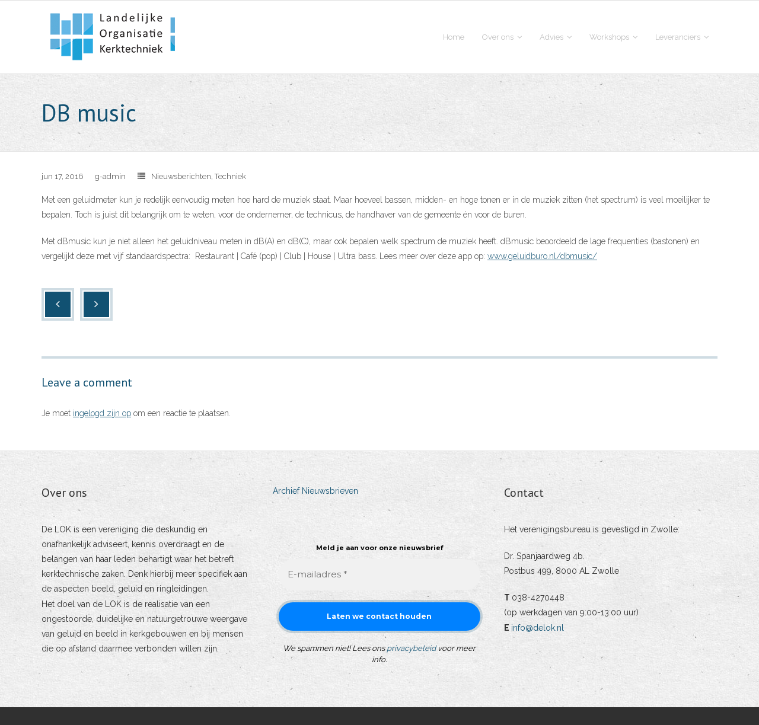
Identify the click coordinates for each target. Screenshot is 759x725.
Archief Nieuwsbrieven (315, 491)
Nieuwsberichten (181, 176)
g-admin (110, 176)
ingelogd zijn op (102, 413)
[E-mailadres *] (379, 574)
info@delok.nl (537, 628)
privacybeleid (411, 648)
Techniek (230, 176)
